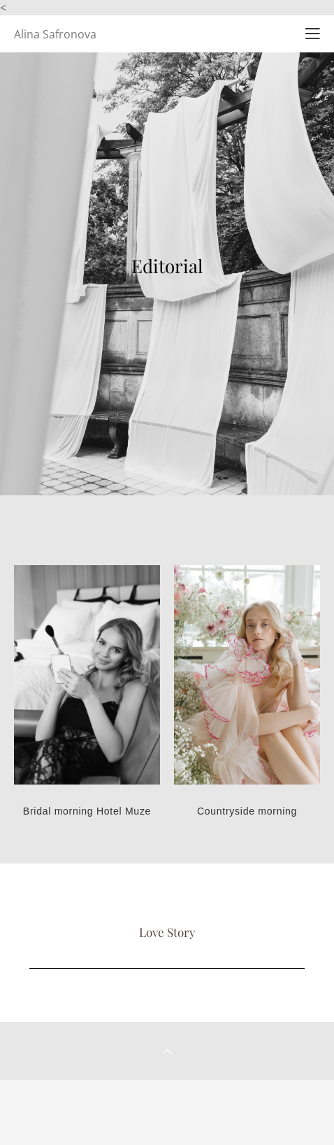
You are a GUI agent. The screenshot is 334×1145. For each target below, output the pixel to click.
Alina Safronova (55, 34)
